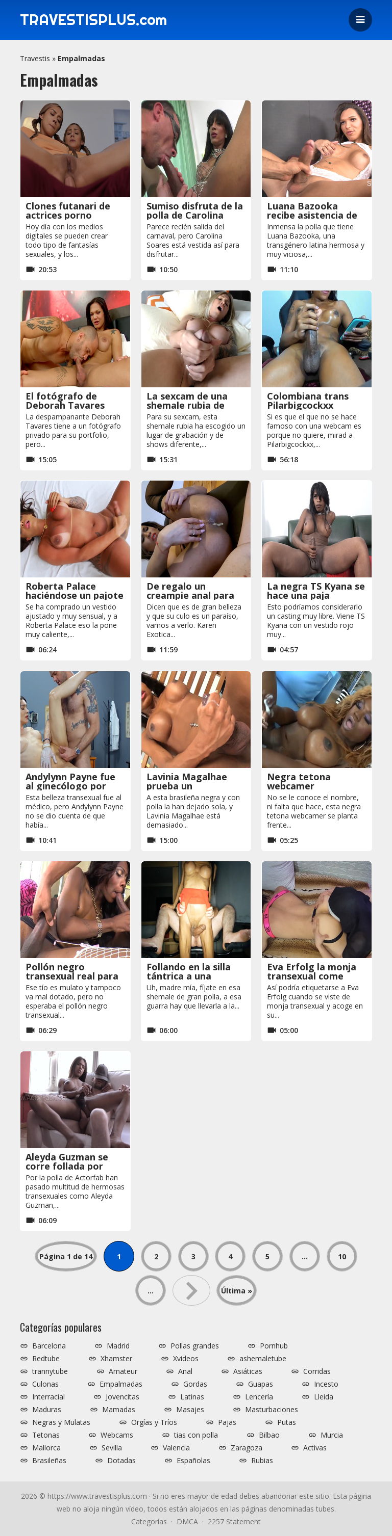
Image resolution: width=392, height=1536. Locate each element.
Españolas (193, 1460)
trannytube (50, 1371)
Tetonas (46, 1435)
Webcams (117, 1435)
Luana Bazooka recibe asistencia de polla (312, 215)
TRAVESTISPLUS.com (97, 20)
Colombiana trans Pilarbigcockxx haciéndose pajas (308, 405)
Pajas (227, 1422)
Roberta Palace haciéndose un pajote (75, 590)
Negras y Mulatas (61, 1422)
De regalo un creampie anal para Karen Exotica (190, 595)
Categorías (149, 1521)
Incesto (326, 1384)
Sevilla (112, 1448)
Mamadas (118, 1410)
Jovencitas (122, 1397)
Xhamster (116, 1359)
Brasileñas (49, 1460)
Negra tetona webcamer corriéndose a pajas (311, 786)
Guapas (260, 1384)
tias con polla (196, 1435)
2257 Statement (234, 1521)
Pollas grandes (194, 1346)
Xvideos (186, 1359)
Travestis (35, 58)
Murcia (332, 1435)
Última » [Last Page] (236, 1290)
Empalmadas (121, 1384)
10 (342, 1256)
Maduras (46, 1410)
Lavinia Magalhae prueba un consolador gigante (191, 786)
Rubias (262, 1460)
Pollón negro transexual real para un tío (72, 976)
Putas (286, 1422)
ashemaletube (262, 1359)
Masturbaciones (271, 1410)
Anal (185, 1371)
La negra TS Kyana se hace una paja (316, 590)
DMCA (187, 1521)
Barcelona (49, 1346)
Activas (315, 1448)
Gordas (195, 1384)
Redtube (46, 1359)
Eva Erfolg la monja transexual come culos (311, 976)
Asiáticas (247, 1371)
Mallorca (46, 1448)
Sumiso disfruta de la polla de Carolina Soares (194, 215)
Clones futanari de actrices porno (68, 210)
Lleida (323, 1397)
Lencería (259, 1397)
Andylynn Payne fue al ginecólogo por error (70, 786)
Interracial (48, 1397)
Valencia (176, 1448)
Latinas (192, 1397)
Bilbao (269, 1435)
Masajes (190, 1410)
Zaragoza (246, 1448)
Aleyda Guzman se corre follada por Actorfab (67, 1166)
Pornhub (274, 1346)
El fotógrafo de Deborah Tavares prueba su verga (65, 405)
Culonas (45, 1384)
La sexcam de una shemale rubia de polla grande (187, 405)
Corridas (317, 1371)
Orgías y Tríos (154, 1422)
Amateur (123, 1371)
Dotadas (121, 1460)
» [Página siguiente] (191, 1290)
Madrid (118, 1346)
